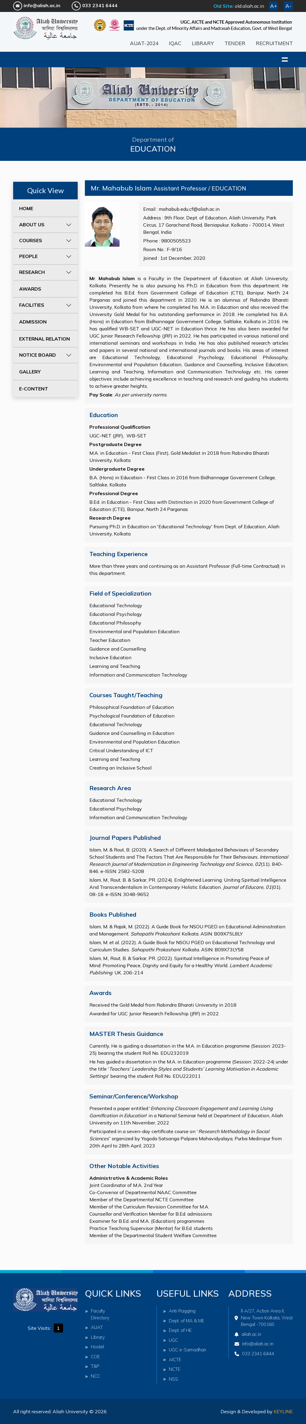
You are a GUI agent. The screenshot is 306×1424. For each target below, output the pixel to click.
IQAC (175, 43)
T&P (92, 1366)
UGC (170, 1340)
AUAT (94, 1327)
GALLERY (30, 372)
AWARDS (30, 289)
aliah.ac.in (248, 1334)
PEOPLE (28, 256)
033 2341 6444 (94, 5)
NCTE (171, 1369)
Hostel (94, 1347)
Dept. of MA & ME (183, 1321)
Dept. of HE (177, 1330)
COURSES (30, 240)
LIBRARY (203, 43)
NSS (170, 1379)
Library (95, 1337)
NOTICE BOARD (37, 355)
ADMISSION (33, 322)
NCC (92, 1376)
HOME (26, 208)
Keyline (283, 1411)
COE (92, 1356)
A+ (273, 6)
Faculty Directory (97, 1314)
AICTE (172, 1359)
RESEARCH (32, 272)
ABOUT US (32, 225)
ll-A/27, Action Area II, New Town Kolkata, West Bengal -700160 (264, 1317)
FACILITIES (31, 305)
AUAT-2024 (144, 43)
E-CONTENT (33, 389)
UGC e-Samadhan (184, 1350)
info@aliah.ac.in (36, 5)
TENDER (234, 43)
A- (288, 6)
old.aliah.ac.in (249, 6)
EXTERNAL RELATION (44, 339)
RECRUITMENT (274, 43)
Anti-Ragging (179, 1311)
